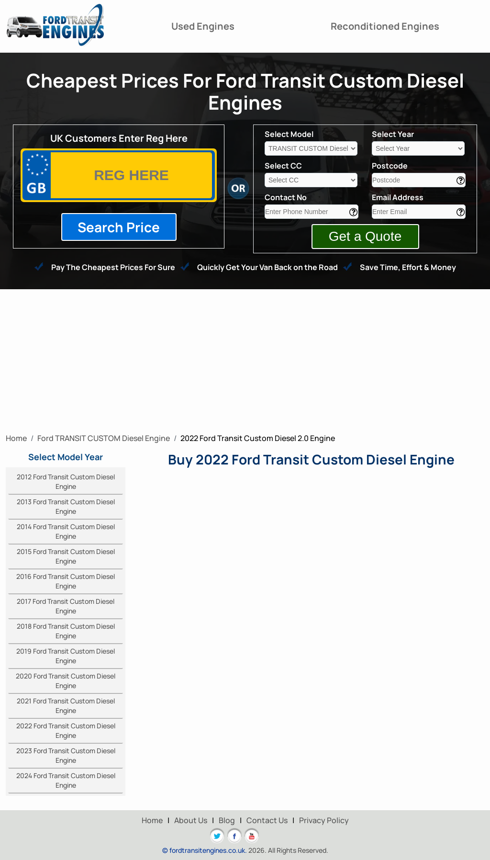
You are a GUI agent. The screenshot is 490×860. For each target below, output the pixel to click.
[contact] (311, 211)
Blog (227, 820)
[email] (419, 211)
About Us (190, 820)
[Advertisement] (245, 361)
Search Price (119, 227)
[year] (418, 148)
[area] (419, 180)
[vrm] (131, 175)
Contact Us (267, 820)
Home (152, 820)
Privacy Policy (324, 820)
